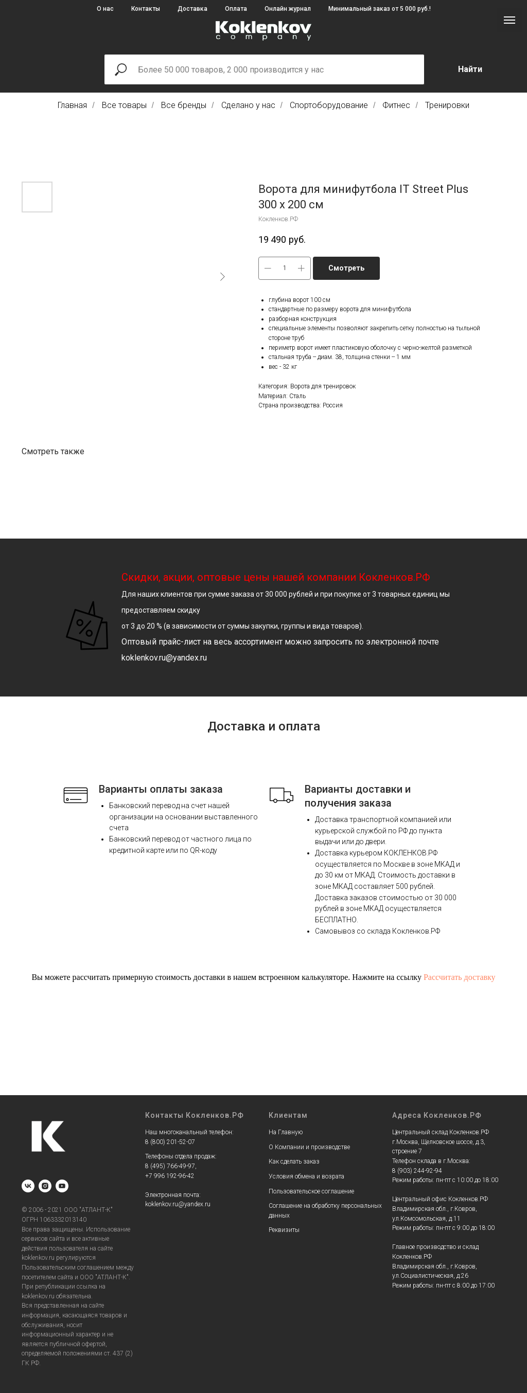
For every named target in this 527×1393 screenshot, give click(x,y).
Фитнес (396, 105)
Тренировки (447, 105)
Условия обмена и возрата (306, 1176)
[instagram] (45, 1186)
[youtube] (62, 1186)
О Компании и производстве (309, 1147)
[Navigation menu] (509, 20)
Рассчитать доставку (460, 977)
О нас (105, 8)
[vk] (28, 1186)
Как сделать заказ (294, 1161)
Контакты (145, 8)
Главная (72, 105)
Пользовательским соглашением (68, 1267)
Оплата (236, 8)
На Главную (286, 1132)
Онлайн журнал (288, 8)
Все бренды (183, 105)
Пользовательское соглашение (311, 1191)
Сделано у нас (248, 105)
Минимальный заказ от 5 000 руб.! (379, 8)
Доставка (192, 8)
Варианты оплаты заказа (161, 789)
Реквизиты (284, 1230)
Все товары (124, 105)
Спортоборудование (329, 105)
